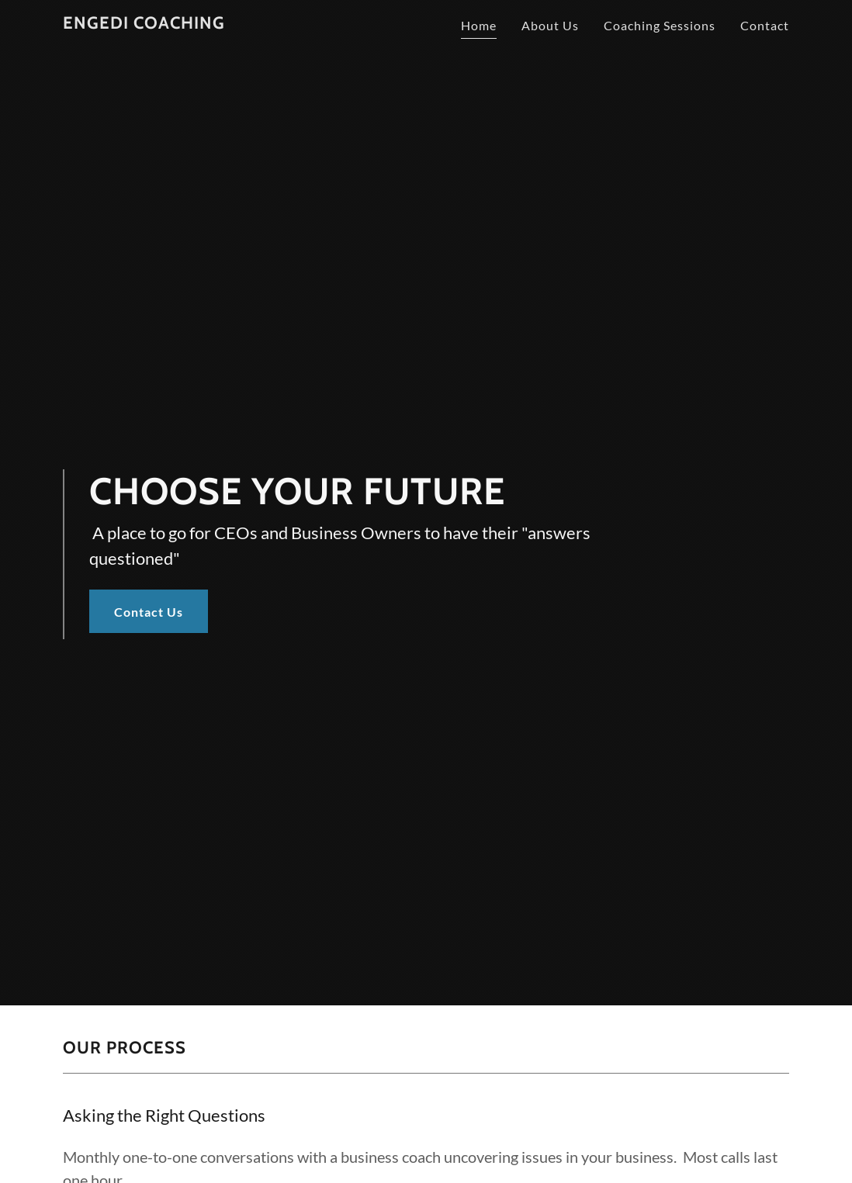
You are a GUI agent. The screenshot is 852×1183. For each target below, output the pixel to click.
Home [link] (479, 25)
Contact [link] (764, 25)
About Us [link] (550, 25)
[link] (144, 23)
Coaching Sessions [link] (659, 25)
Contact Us (148, 611)
